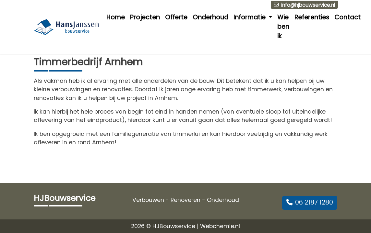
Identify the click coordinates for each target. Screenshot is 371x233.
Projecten (145, 17)
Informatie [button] (250, 17)
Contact (347, 17)
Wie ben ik (283, 26)
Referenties (311, 17)
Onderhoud (210, 17)
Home (115, 17)
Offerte (176, 17)
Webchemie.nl (220, 226)
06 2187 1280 (309, 202)
